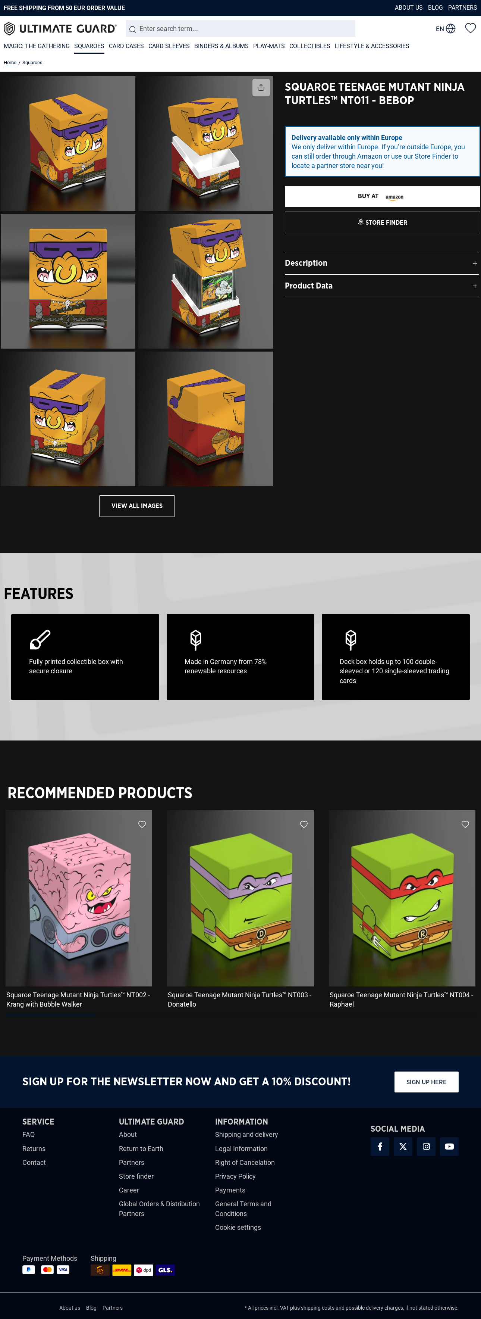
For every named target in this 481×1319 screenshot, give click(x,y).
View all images (137, 506)
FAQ (28, 1134)
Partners (462, 7)
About (128, 1134)
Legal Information (241, 1149)
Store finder (136, 1176)
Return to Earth (141, 1149)
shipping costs (317, 1308)
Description (306, 263)
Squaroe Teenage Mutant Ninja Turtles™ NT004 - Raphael (401, 999)
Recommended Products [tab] (99, 793)
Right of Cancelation (245, 1162)
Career (129, 1190)
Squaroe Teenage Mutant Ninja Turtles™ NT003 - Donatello (239, 999)
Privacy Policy (235, 1176)
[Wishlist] (471, 28)
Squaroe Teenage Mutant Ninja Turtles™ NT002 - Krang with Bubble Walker (78, 999)
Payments (230, 1190)
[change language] (446, 28)
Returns (33, 1149)
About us (409, 7)
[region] (240, 912)
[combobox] (240, 28)
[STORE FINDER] (382, 196)
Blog (435, 7)
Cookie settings (238, 1227)
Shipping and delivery (246, 1134)
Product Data (309, 286)
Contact (34, 1162)
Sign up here (426, 1082)
